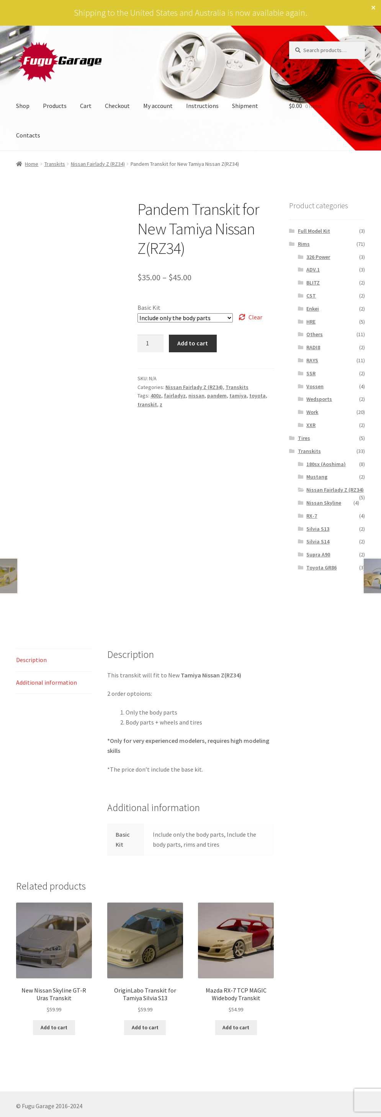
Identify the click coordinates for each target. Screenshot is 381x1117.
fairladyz (175, 395)
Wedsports (319, 399)
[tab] (54, 660)
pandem (217, 395)
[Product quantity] (150, 343)
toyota (257, 395)
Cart (86, 106)
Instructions (202, 106)
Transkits (54, 163)
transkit (147, 404)
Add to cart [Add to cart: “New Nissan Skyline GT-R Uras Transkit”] (54, 1027)
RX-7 (311, 515)
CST (311, 295)
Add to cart (192, 343)
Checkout (117, 106)
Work (312, 412)
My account (158, 106)
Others (314, 334)
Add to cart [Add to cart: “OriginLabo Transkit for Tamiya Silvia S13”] (145, 1027)
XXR (311, 425)
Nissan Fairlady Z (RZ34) (98, 163)
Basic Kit (148, 307)
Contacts (28, 135)
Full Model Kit (314, 230)
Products (55, 106)
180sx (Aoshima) (326, 464)
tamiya (238, 395)
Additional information (46, 682)
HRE (311, 321)
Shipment (245, 106)
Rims (304, 243)
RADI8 (313, 347)
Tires (304, 438)
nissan (196, 395)
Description (31, 660)
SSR (311, 373)
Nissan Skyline (323, 502)
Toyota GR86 (321, 567)
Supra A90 (318, 554)
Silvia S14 (317, 541)
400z (155, 395)
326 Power (318, 256)
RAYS (312, 360)
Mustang (316, 476)
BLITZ (313, 282)
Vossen (315, 386)
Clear (255, 317)
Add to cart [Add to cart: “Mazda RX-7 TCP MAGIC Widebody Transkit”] (235, 1027)
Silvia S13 (317, 528)
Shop (22, 106)
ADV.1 (313, 269)
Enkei (312, 308)
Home (31, 163)
